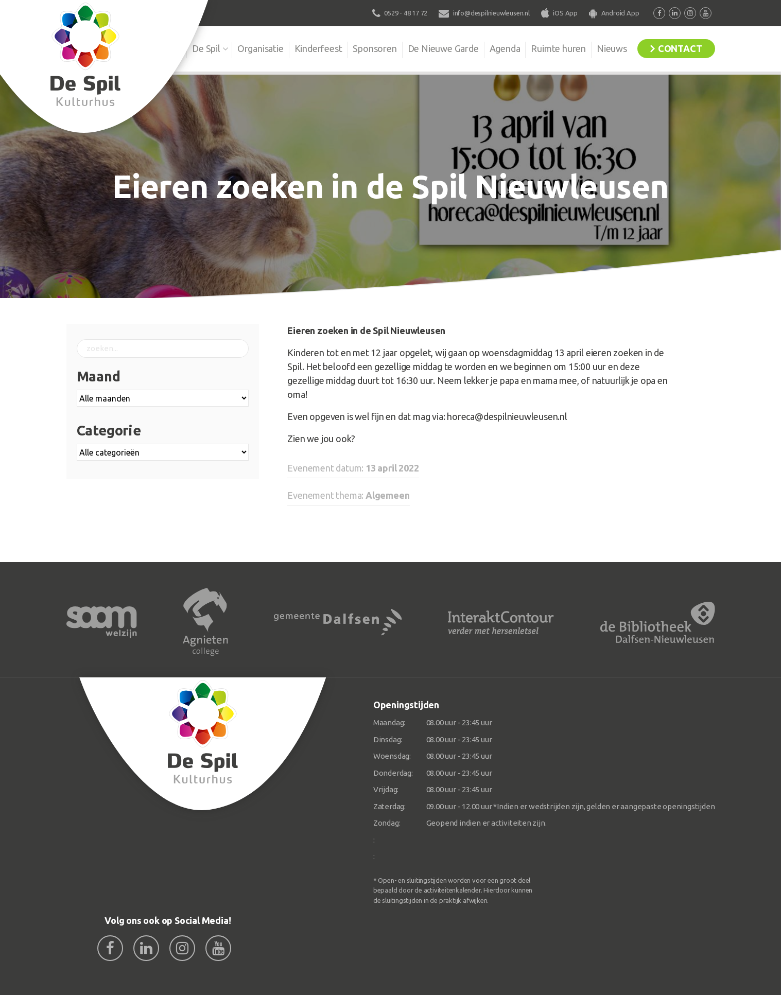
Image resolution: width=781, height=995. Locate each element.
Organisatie (260, 48)
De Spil (206, 48)
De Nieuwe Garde (443, 48)
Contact (680, 48)
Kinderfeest (318, 48)
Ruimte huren (558, 48)
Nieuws (612, 48)
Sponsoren (374, 48)
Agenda (505, 48)
